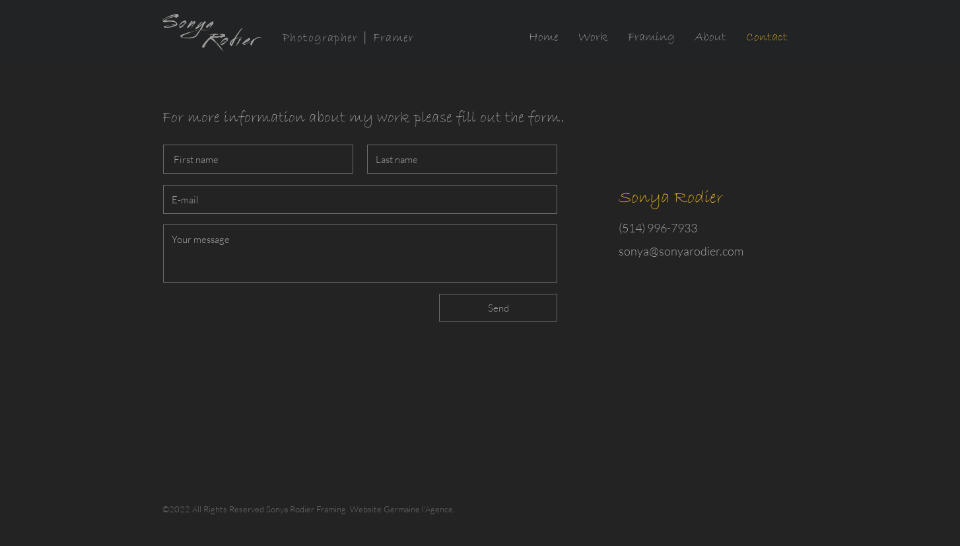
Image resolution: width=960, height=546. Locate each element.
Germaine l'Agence (418, 509)
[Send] (498, 308)
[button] (593, 37)
